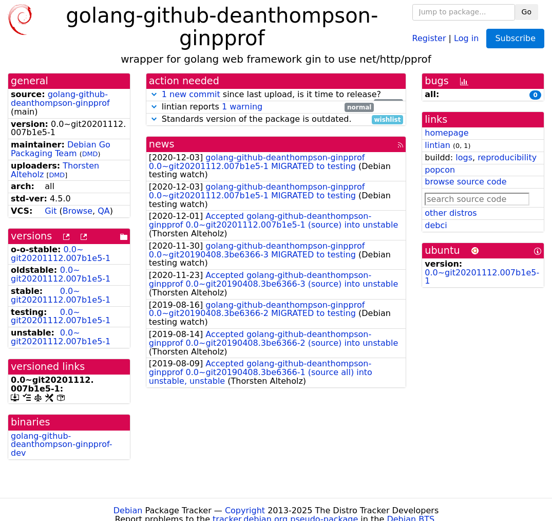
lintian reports (261, 107)
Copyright (245, 510)
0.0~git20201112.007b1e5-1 (60, 254)
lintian (437, 145)
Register (429, 38)
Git (50, 211)
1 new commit (191, 94)
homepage (446, 133)
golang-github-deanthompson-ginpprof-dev (61, 444)
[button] (154, 94)
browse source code (465, 182)
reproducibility (507, 157)
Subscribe (515, 38)
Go (526, 12)
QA (104, 211)
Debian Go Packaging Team (60, 149)
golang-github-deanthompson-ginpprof (60, 98)
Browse (77, 211)
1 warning (242, 106)
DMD (90, 154)
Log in (466, 38)
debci (436, 225)
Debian (128, 510)
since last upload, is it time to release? (276, 94)
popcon (440, 170)
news (162, 144)
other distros (451, 213)
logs (463, 157)
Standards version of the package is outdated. (276, 119)
